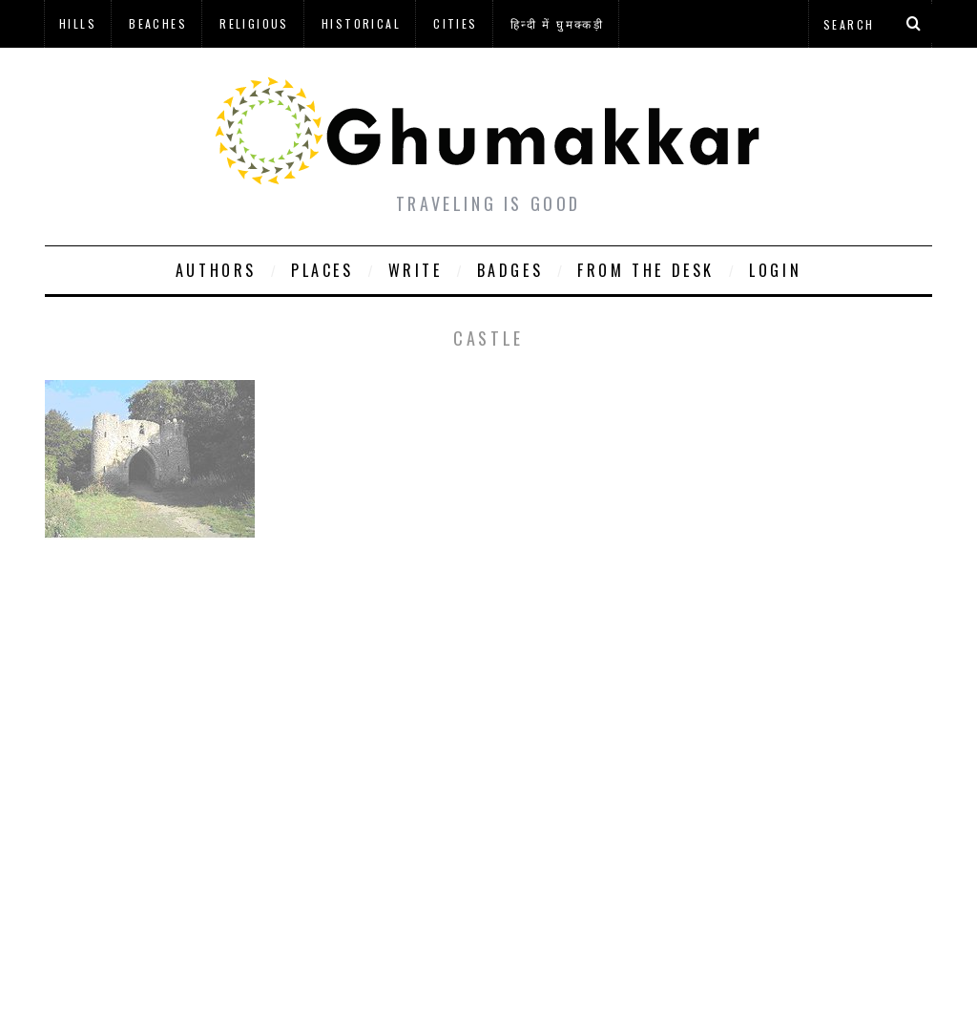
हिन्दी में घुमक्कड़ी (557, 23)
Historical (361, 23)
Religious (254, 23)
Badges (510, 270)
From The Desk (646, 270)
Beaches (158, 23)
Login (775, 270)
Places (322, 270)
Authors (216, 270)
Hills (77, 23)
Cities (455, 23)
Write (415, 270)
